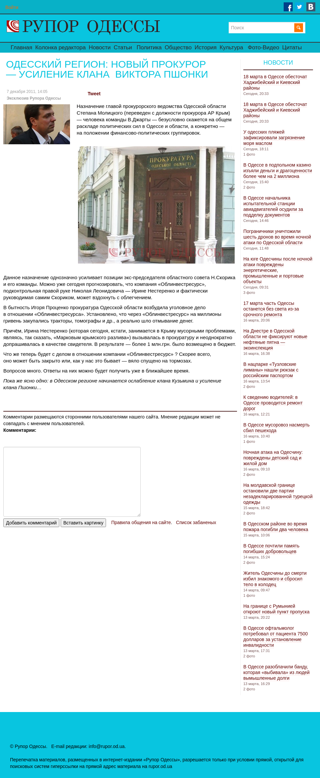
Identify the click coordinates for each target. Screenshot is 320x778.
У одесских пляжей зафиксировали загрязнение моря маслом (274, 137)
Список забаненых (196, 522)
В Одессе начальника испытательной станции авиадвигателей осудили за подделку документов (273, 206)
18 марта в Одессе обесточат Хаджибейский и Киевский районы (275, 82)
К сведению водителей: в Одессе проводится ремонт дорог (273, 402)
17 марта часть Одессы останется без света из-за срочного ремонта (271, 309)
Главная (21, 47)
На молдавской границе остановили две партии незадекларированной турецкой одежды (278, 493)
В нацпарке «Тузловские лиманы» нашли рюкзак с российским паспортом (270, 370)
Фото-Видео (263, 47)
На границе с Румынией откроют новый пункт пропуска (276, 608)
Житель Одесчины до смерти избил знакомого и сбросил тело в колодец (275, 578)
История (206, 47)
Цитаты (292, 47)
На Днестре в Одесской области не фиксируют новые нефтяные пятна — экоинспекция (275, 339)
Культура (231, 47)
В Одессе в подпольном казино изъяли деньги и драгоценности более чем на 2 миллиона (277, 170)
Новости (100, 47)
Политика (149, 47)
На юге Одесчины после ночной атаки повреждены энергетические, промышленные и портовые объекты (277, 270)
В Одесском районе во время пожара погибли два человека (275, 526)
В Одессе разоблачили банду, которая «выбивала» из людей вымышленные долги (276, 672)
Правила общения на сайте (141, 522)
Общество (178, 47)
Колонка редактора (60, 47)
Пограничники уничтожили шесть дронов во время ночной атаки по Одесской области (277, 237)
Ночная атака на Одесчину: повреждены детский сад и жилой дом (273, 457)
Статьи (123, 47)
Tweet (94, 93)
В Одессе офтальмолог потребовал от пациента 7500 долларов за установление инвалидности (275, 636)
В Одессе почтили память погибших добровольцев (271, 548)
